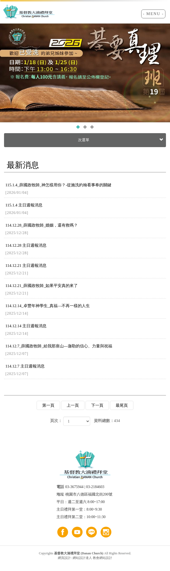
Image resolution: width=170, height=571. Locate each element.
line (91, 532)
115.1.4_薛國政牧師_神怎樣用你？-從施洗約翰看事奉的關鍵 (85, 189)
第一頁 (48, 405)
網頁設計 (64, 558)
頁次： (56, 421)
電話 (60, 487)
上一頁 (73, 405)
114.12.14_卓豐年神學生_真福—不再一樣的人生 (85, 310)
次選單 (120, 140)
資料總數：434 (107, 421)
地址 (60, 494)
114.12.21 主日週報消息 (85, 269)
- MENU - (153, 14)
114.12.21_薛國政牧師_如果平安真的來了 (85, 289)
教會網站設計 (102, 558)
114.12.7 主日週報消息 (85, 370)
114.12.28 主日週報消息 (85, 249)
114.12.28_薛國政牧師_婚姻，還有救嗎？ (85, 229)
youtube (77, 532)
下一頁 (97, 405)
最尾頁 (122, 405)
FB (62, 532)
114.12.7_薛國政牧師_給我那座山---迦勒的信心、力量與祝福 (85, 350)
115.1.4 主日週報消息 (85, 209)
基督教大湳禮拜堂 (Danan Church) (29, 12)
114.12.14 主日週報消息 (85, 330)
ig (106, 532)
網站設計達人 (82, 558)
